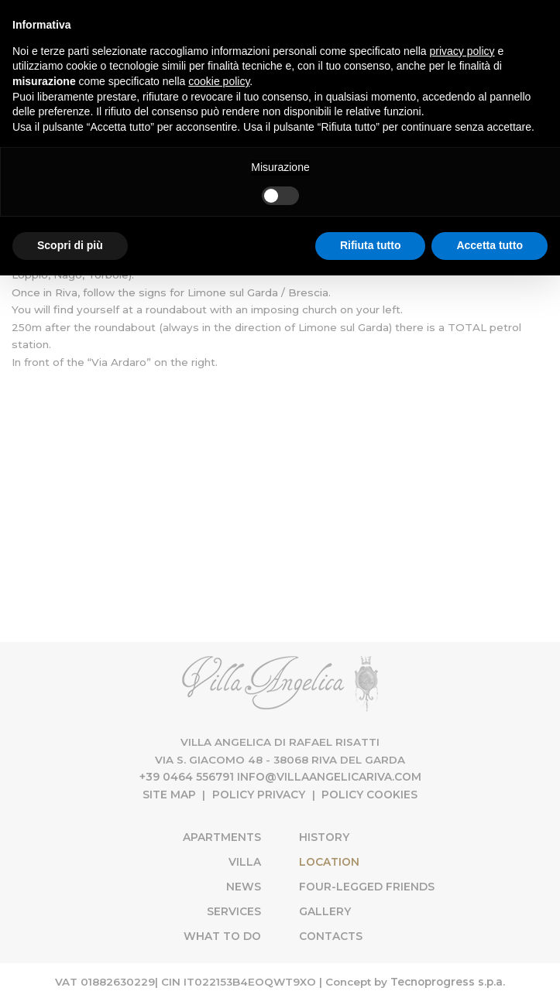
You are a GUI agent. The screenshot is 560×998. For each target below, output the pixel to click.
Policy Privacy (259, 794)
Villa (246, 860)
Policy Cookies (369, 794)
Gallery (324, 909)
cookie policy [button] (218, 81)
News (245, 885)
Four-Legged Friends (366, 885)
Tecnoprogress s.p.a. (447, 978)
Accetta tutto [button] (489, 245)
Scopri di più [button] (70, 245)
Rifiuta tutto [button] (370, 245)
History (324, 836)
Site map (170, 794)
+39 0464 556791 (187, 777)
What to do (223, 934)
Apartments (223, 836)
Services (235, 909)
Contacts (330, 934)
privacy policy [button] (462, 51)
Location (376, 858)
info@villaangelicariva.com (328, 777)
